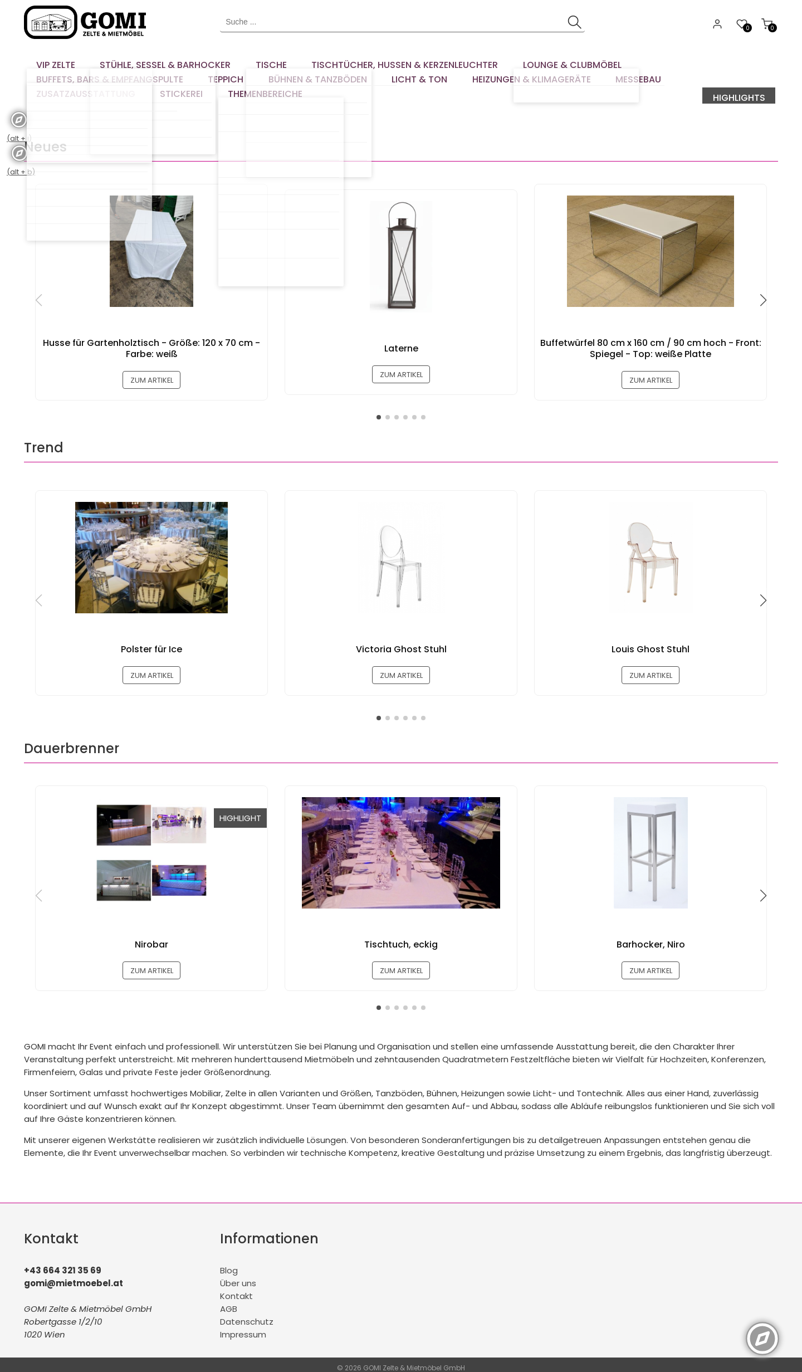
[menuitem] (52, 61)
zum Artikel (151, 365)
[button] (763, 284)
